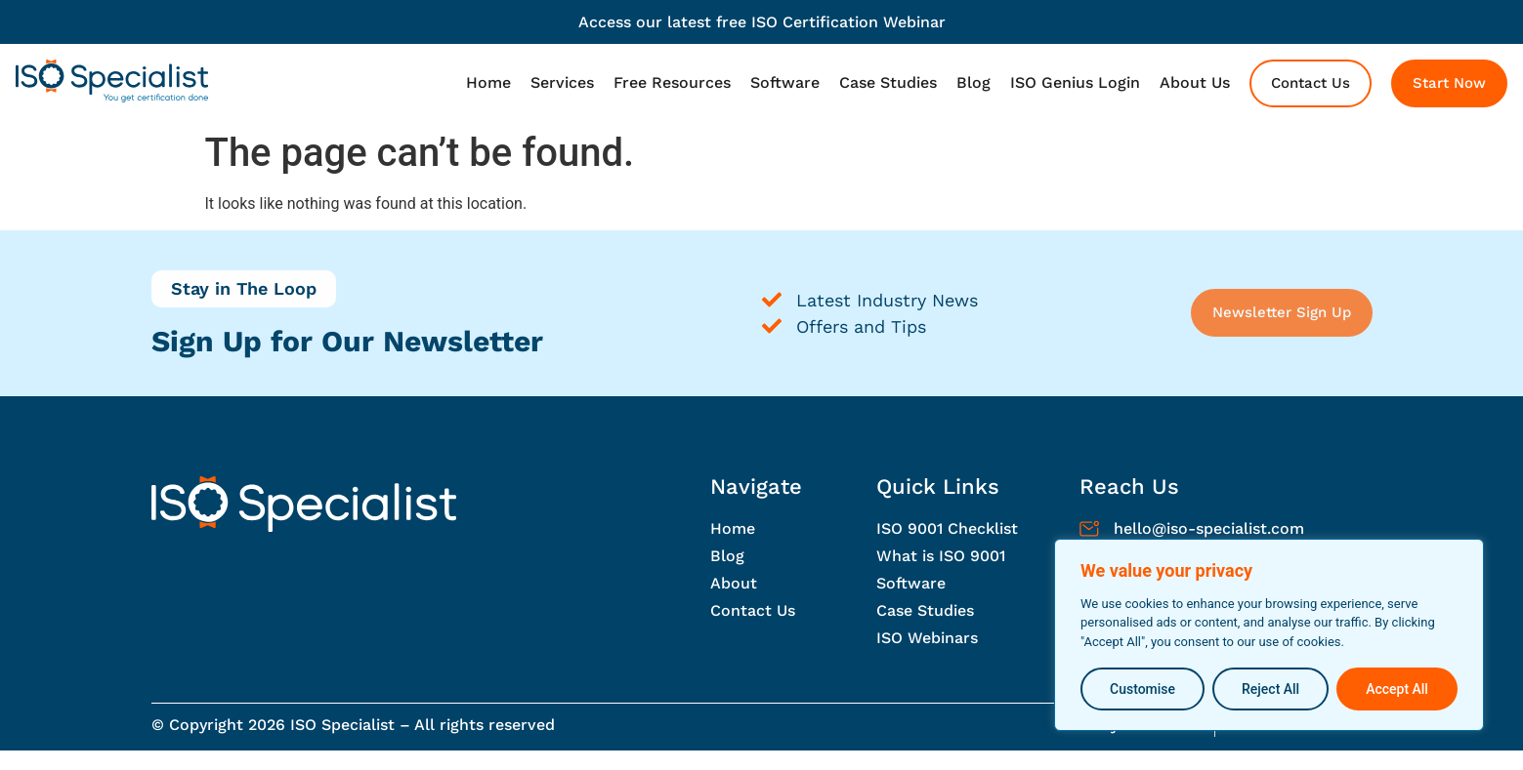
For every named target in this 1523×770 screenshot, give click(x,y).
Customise (1142, 689)
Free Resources (672, 82)
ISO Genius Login (1075, 82)
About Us (1195, 82)
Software (785, 82)
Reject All (1270, 689)
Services (562, 82)
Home (488, 82)
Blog (973, 82)
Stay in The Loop (244, 288)
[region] (1269, 636)
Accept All (1397, 689)
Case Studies (888, 82)
